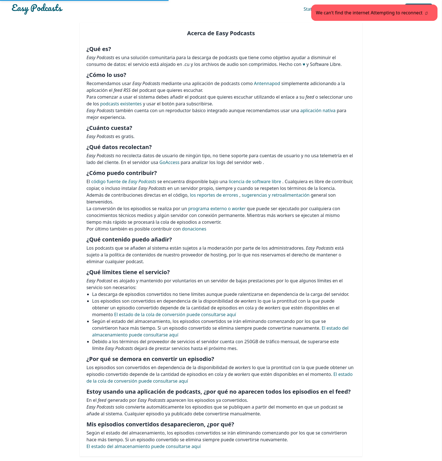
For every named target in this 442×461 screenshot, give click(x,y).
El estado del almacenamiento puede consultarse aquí (144, 446)
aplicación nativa (318, 110)
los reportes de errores (214, 195)
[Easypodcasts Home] (79, 9)
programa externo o (217, 208)
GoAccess (170, 162)
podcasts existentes (121, 104)
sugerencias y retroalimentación (276, 195)
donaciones (194, 229)
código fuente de (124, 181)
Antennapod (267, 83)
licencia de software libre (255, 181)
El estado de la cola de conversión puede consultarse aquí (175, 314)
